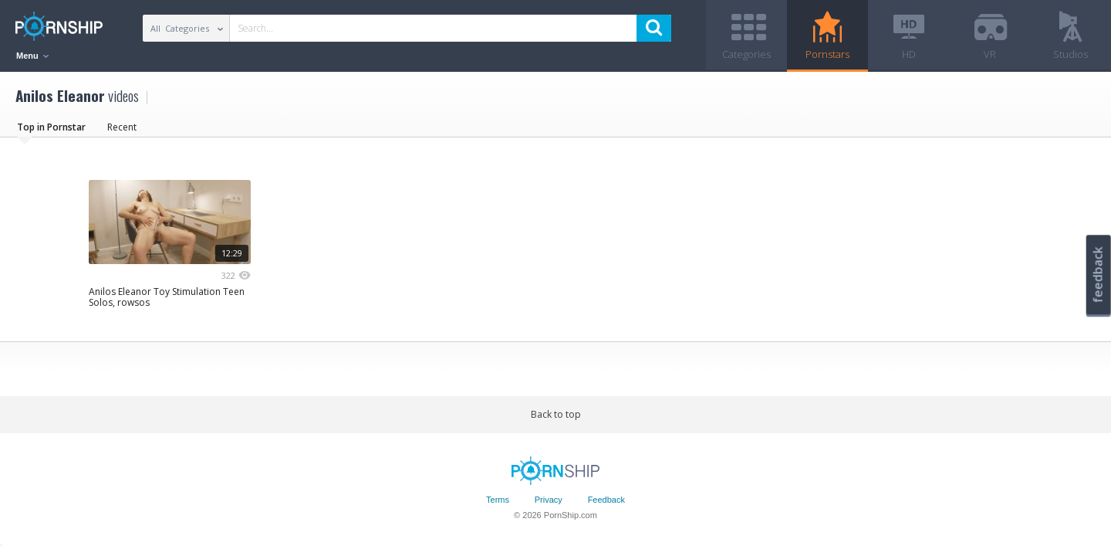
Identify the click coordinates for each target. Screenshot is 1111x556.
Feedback (606, 499)
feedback (1097, 274)
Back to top (556, 414)
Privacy (548, 499)
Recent (122, 127)
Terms (497, 499)
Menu (32, 55)
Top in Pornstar (51, 127)
